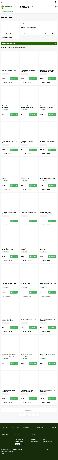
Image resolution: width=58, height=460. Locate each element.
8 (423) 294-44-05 (24, 7)
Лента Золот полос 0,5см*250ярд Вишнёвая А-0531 (46, 107)
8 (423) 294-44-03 (24, 6)
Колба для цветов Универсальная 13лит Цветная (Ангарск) (26, 285)
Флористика (33, 443)
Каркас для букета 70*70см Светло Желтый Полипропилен (28, 178)
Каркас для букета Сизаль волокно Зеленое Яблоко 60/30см (47, 72)
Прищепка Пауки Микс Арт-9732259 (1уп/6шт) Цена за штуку (28, 392)
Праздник (45, 437)
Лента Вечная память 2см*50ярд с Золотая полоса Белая (28, 356)
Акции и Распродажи (34, 437)
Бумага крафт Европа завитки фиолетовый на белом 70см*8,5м (48, 356)
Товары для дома (34, 441)
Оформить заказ (19, 441)
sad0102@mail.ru (26, 427)
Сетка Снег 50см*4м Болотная (29, 319)
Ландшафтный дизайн (47, 441)
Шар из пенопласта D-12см (9, 70)
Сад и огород (33, 439)
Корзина (17, 437)
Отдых (44, 439)
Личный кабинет (19, 439)
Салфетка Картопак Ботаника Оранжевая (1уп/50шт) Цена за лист (9, 356)
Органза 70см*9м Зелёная (47, 141)
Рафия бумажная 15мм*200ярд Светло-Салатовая (7, 321)
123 (33, 414)
